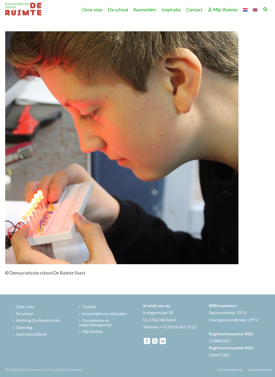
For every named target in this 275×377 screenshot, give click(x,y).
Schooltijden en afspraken (102, 313)
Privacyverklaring (230, 370)
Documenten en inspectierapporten (95, 322)
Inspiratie (171, 9)
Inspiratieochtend (29, 334)
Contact (194, 9)
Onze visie (92, 9)
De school (118, 9)
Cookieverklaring (260, 370)
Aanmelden (144, 9)
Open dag (22, 327)
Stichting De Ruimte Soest (37, 320)
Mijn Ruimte (223, 9)
